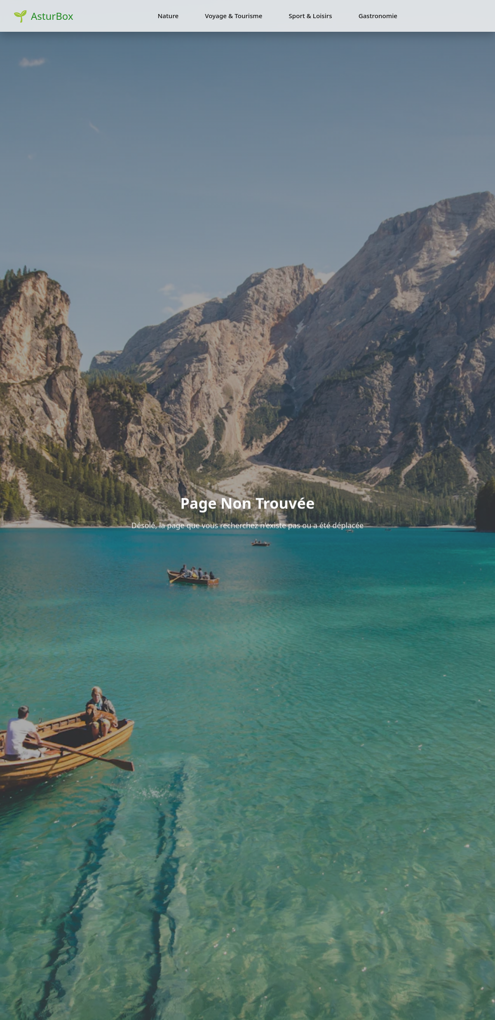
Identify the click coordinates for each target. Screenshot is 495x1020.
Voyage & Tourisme (233, 16)
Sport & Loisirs (310, 16)
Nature (168, 16)
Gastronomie (378, 16)
